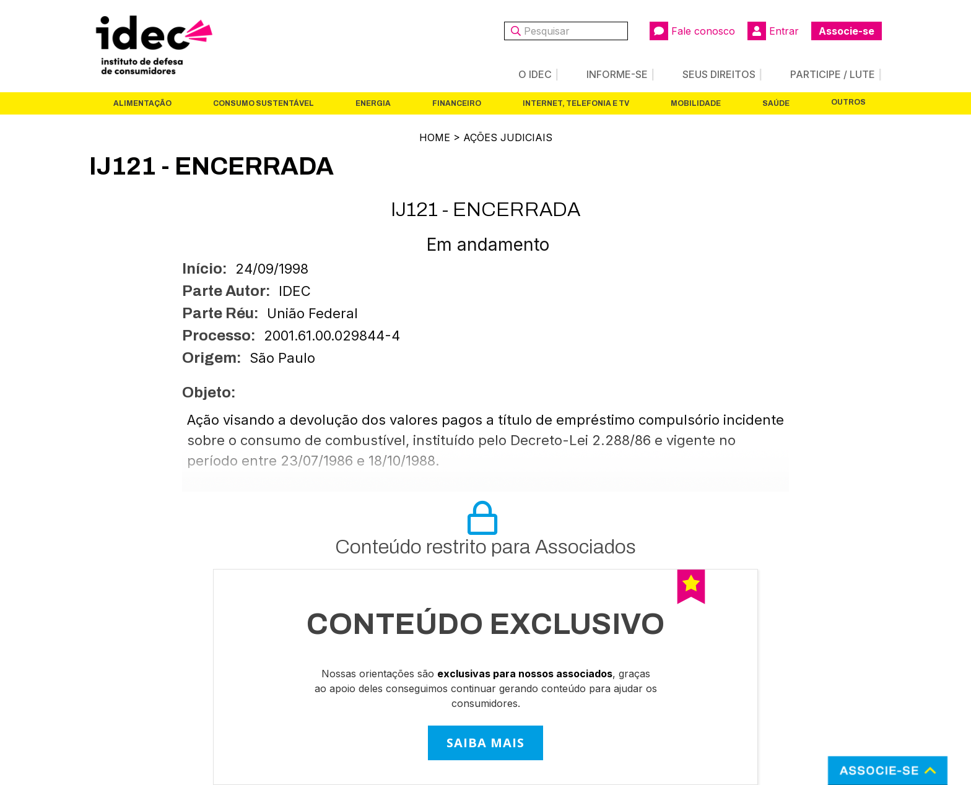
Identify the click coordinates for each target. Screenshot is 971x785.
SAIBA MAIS (485, 742)
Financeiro (456, 103)
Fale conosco (692, 31)
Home (434, 137)
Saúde (776, 103)
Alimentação (142, 103)
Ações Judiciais (507, 137)
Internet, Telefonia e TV (576, 103)
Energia (373, 103)
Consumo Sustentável (263, 103)
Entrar (773, 31)
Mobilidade (696, 103)
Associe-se (846, 31)
